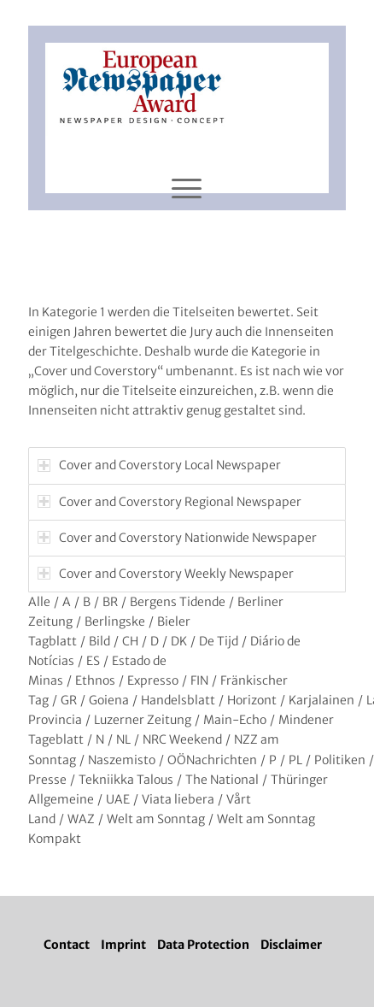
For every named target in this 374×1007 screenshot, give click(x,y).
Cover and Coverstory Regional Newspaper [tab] (169, 501)
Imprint (123, 944)
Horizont (252, 700)
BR (110, 602)
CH (130, 641)
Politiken (339, 760)
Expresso (152, 680)
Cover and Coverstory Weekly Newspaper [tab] (166, 573)
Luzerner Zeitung (142, 719)
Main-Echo (234, 719)
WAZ (81, 819)
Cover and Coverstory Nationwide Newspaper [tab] (177, 537)
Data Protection (203, 944)
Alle (39, 602)
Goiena (109, 700)
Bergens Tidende (177, 602)
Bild (99, 641)
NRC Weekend (182, 739)
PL (295, 760)
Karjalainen (321, 700)
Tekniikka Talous (126, 779)
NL (123, 739)
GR (69, 700)
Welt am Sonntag (156, 819)
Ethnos (95, 680)
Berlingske (115, 621)
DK (179, 641)
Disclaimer (291, 944)
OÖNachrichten (212, 760)
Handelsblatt (178, 700)
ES (93, 660)
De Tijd (218, 641)
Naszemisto (121, 760)
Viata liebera (178, 799)
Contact (67, 944)
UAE (118, 799)
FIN (199, 680)
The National (222, 779)
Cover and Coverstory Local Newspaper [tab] (159, 465)
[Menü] (187, 189)
